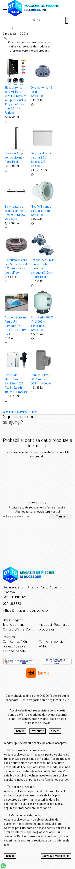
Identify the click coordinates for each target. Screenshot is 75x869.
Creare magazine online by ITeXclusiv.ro (44, 700)
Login (49, 625)
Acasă (42, 421)
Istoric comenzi (14, 625)
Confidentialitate (14, 651)
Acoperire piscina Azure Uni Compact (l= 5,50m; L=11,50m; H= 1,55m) (16, 326)
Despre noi (23, 646)
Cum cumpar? (13, 641)
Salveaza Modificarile (55, 855)
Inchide (20, 731)
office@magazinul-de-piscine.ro (25, 610)
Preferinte (37, 731)
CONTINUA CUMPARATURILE (21, 412)
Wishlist (20, 629)
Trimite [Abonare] (60, 516)
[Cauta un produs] (66, 20)
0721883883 (12, 604)
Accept (54, 731)
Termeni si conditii (51, 641)
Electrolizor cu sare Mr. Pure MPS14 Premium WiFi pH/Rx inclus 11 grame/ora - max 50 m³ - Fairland (15, 100)
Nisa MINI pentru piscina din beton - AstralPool (42, 211)
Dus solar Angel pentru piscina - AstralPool (14, 157)
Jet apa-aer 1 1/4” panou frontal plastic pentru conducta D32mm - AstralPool (42, 268)
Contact (8, 629)
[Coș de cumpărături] (16, 30)
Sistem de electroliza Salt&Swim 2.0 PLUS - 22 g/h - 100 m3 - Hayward (16, 383)
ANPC (43, 646)
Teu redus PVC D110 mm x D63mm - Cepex (41, 379)
